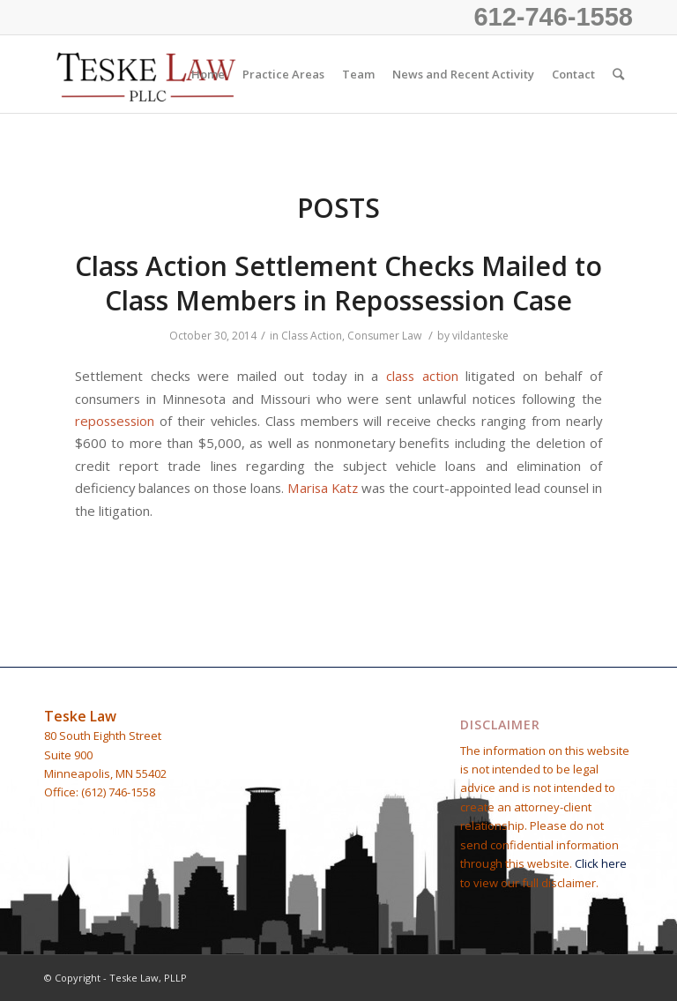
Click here (601, 863)
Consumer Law (384, 335)
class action (422, 376)
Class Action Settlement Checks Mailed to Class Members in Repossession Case (338, 283)
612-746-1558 (553, 17)
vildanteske (480, 335)
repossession (114, 421)
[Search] (618, 74)
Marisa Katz (322, 488)
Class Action (311, 335)
